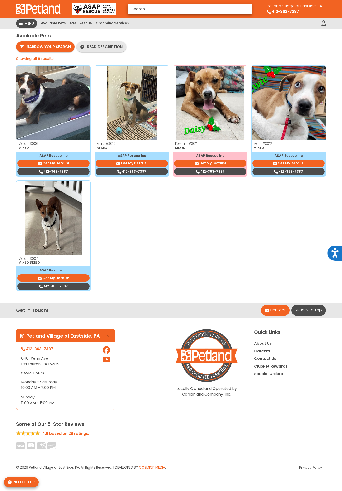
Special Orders (268, 374)
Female (186, 143)
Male (28, 143)
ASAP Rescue (81, 23)
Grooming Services (112, 23)
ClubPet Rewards (271, 366)
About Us (263, 343)
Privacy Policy (310, 467)
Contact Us (265, 358)
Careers (262, 351)
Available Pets (53, 23)
